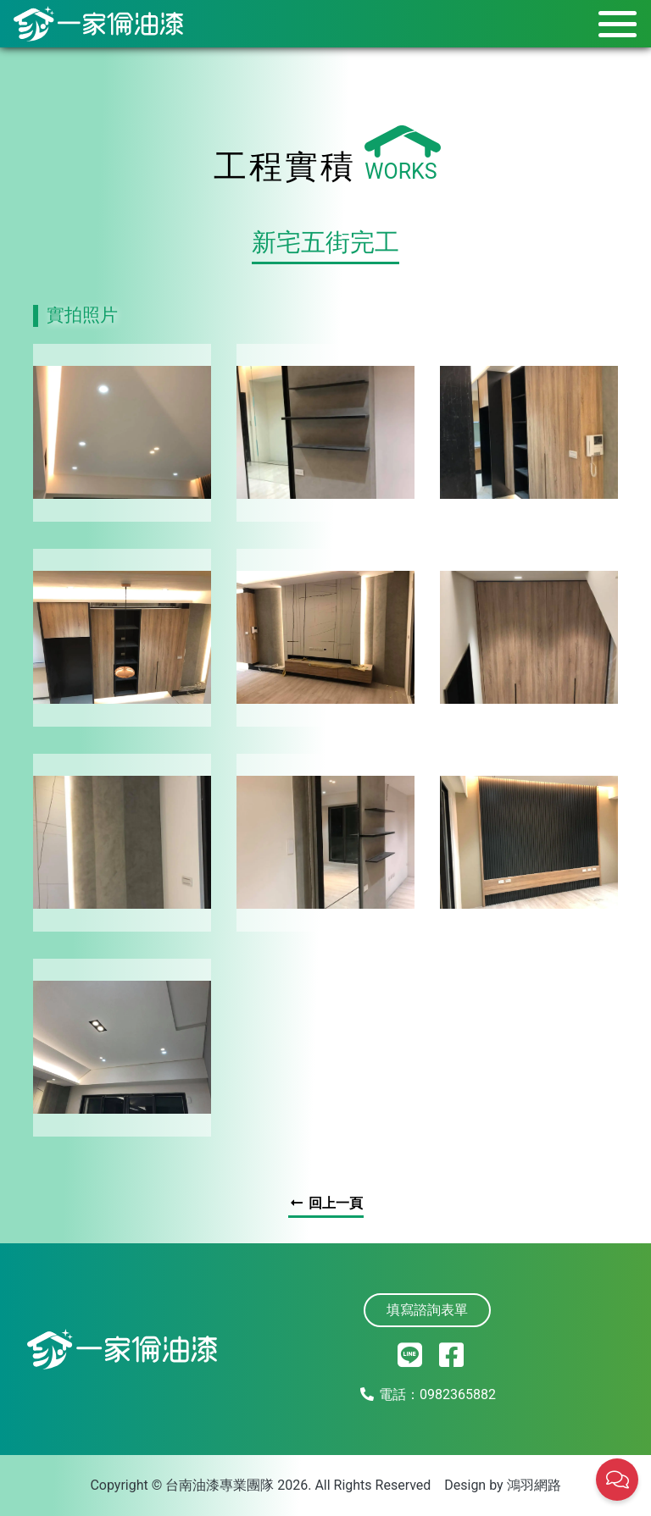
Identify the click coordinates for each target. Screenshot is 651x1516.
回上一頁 (325, 1203)
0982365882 (458, 1394)
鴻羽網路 (534, 1485)
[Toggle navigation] (612, 23)
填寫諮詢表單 (427, 1310)
